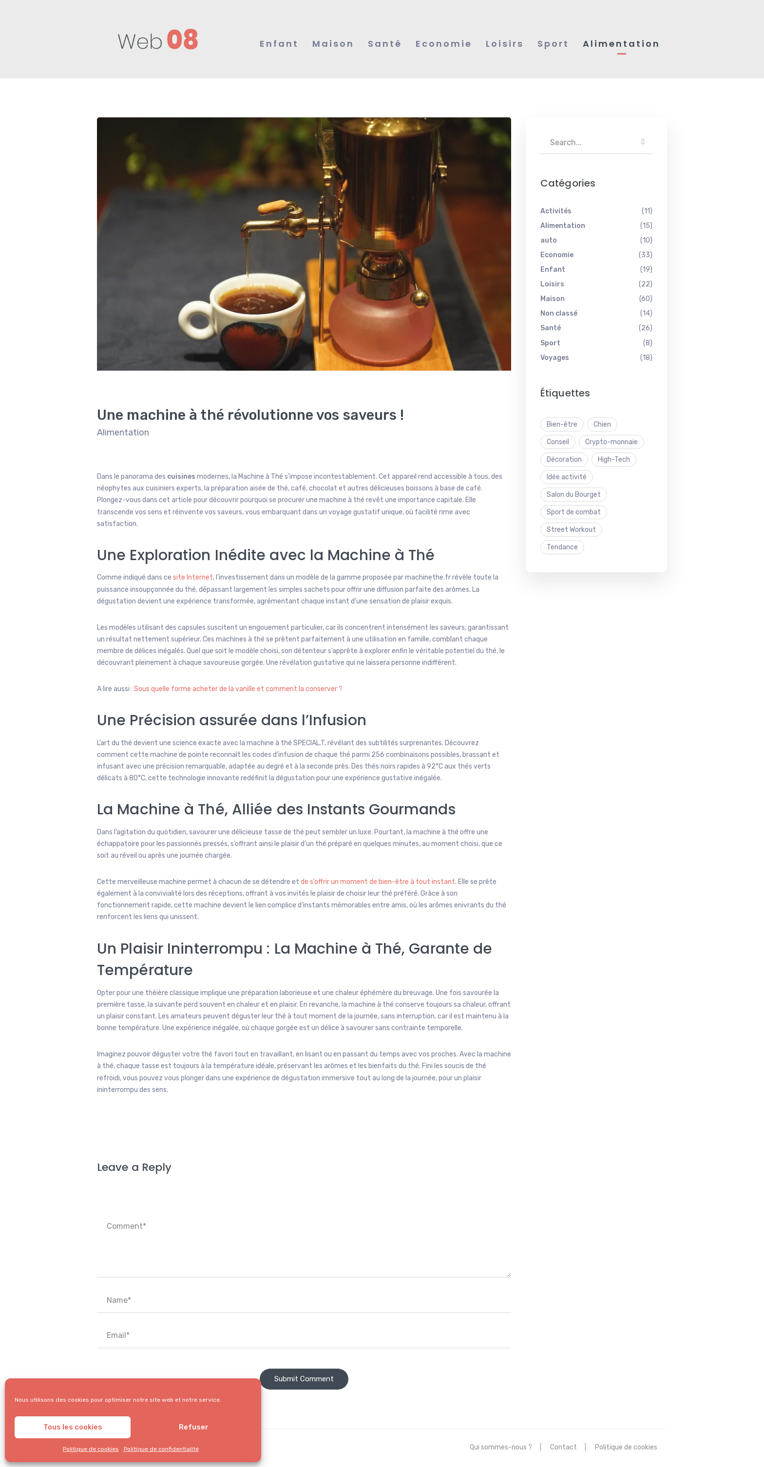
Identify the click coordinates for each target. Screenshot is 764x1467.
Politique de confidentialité (161, 1449)
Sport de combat (574, 512)
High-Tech (614, 460)
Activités (556, 211)
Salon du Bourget (574, 495)
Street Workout (571, 530)
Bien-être (562, 425)
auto (548, 241)
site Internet (193, 578)
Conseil (558, 442)
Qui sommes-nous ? (501, 1448)
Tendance (562, 548)
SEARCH (643, 142)
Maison (552, 299)
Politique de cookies (91, 1449)
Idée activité (567, 477)
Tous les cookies (72, 1427)
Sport (550, 343)
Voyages (554, 358)
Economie (556, 255)
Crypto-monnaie (611, 442)
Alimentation (123, 433)
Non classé (558, 314)
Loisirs (552, 285)
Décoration (564, 460)
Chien (602, 425)
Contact (563, 1448)
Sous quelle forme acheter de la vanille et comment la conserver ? (238, 689)
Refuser (194, 1427)
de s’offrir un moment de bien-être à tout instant (378, 882)
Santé (550, 329)
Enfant (552, 270)
